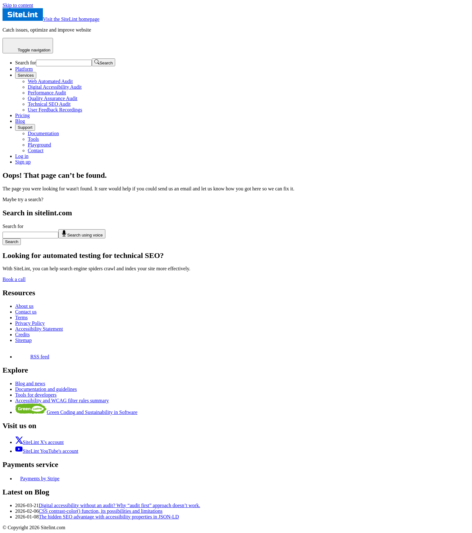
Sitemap (23, 340)
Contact (36, 150)
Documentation (43, 133)
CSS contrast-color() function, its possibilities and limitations (100, 511)
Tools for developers (35, 395)
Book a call (14, 279)
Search (11, 241)
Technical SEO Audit (49, 104)
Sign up (23, 162)
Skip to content (18, 5)
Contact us (26, 311)
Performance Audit (47, 92)
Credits (22, 334)
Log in (21, 156)
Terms (21, 317)
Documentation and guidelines (46, 389)
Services (26, 75)
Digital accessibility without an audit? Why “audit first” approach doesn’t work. (119, 505)
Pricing (22, 115)
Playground (39, 144)
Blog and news (30, 383)
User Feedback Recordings (55, 109)
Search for (25, 62)
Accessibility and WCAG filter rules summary (62, 400)
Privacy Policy (30, 323)
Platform (24, 69)
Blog (20, 121)
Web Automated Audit (50, 81)
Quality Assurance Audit (52, 98)
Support (25, 127)
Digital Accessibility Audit (55, 87)
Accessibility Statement (39, 329)
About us (24, 306)
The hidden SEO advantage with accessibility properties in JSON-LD (109, 516)
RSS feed (32, 356)
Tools (33, 139)
